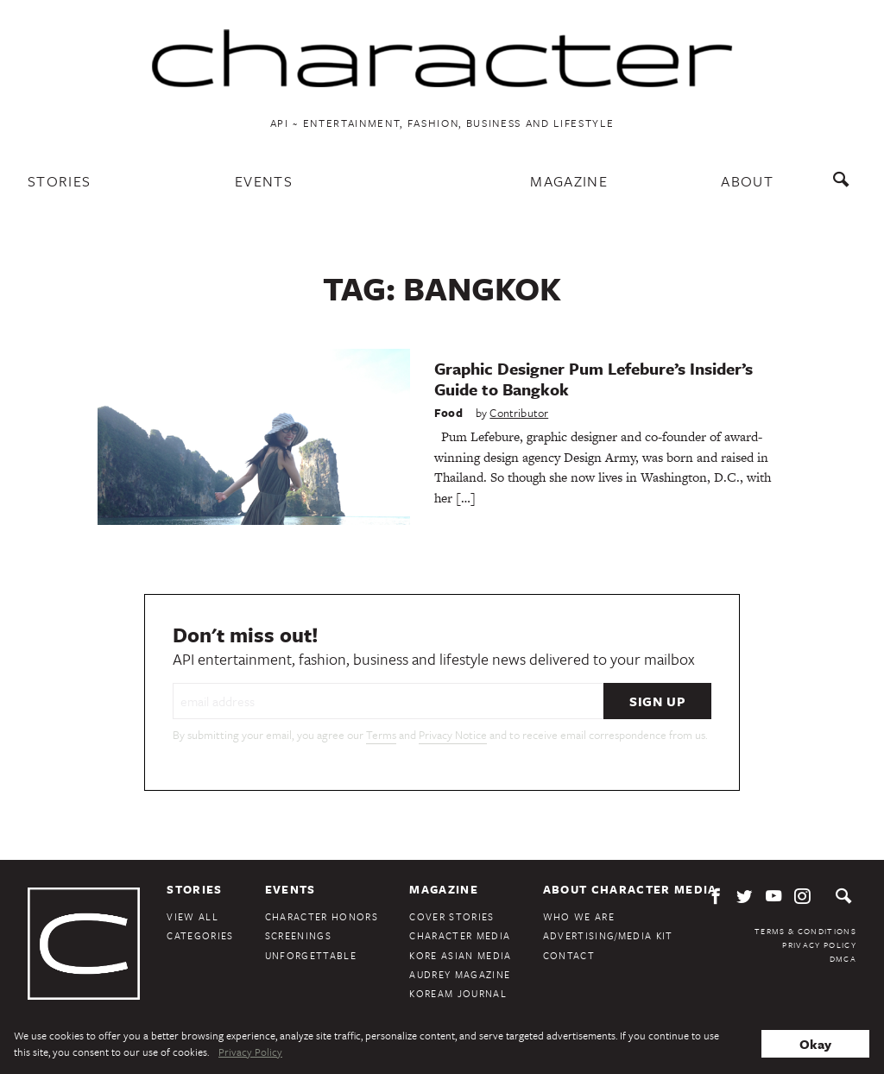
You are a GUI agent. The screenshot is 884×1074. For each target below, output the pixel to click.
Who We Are (579, 916)
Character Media (459, 935)
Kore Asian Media (460, 955)
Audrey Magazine (459, 974)
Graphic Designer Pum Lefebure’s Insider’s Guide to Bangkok (593, 379)
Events (264, 181)
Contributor (518, 412)
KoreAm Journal (458, 993)
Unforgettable (311, 955)
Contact (569, 955)
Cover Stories (451, 916)
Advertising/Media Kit (608, 935)
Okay (815, 1043)
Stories (59, 181)
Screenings (298, 935)
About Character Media (630, 889)
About (747, 181)
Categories (200, 935)
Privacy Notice (453, 734)
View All (192, 916)
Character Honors (321, 916)
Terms (381, 734)
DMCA (843, 958)
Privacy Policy (819, 944)
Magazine (569, 181)
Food (448, 412)
